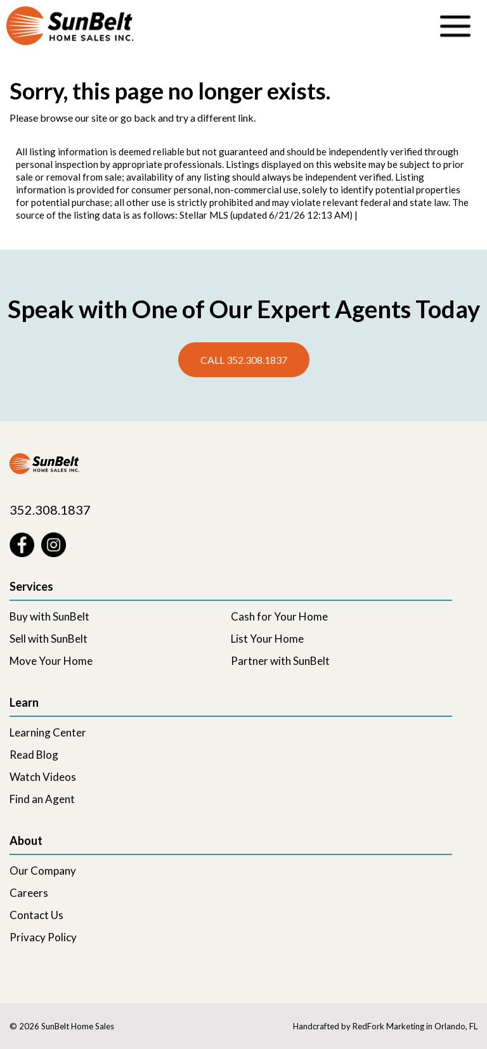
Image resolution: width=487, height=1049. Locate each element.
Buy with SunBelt (49, 616)
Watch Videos (43, 776)
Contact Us (36, 915)
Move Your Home (51, 660)
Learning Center (48, 732)
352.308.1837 (50, 510)
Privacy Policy (43, 937)
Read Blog (34, 754)
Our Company (43, 870)
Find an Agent (42, 799)
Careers (29, 892)
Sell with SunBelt (49, 638)
